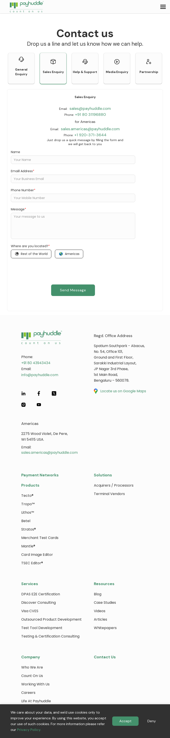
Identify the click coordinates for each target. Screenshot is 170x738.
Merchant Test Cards (39, 537)
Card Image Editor (37, 554)
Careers (28, 692)
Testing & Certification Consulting (50, 636)
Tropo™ (28, 504)
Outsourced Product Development (51, 619)
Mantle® (28, 546)
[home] (22, 6)
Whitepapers (105, 627)
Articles (100, 619)
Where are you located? (30, 246)
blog (97, 594)
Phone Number (23, 190)
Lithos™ (27, 512)
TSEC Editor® (32, 563)
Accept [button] (125, 721)
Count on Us (32, 675)
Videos (99, 611)
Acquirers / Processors (113, 485)
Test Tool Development (41, 627)
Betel (25, 520)
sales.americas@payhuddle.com (90, 129)
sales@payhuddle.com (89, 108)
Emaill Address (22, 171)
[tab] (21, 68)
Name (15, 152)
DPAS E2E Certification (40, 594)
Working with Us (35, 684)
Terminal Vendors (109, 493)
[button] (163, 6)
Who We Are (32, 667)
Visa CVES (29, 611)
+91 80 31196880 (90, 114)
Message (18, 209)
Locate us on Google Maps (123, 391)
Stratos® (28, 529)
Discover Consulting (38, 602)
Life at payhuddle (36, 701)
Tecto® (27, 495)
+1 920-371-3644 (90, 135)
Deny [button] (151, 721)
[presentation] (44, 270)
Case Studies (105, 602)
